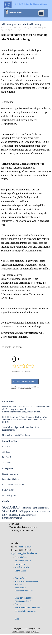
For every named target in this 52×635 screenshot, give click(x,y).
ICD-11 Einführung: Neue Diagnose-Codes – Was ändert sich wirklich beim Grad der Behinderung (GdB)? (24, 419)
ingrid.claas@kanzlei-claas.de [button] (24, 553)
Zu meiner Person (23, 560)
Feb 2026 (6, 446)
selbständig (7, 30)
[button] (15, 11)
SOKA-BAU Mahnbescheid (26, 581)
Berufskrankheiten (10, 479)
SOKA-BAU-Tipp (15, 511)
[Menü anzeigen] (41, 13)
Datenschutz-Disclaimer (25, 611)
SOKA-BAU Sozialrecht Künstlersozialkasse (30, 4)
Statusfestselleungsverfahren (27, 30)
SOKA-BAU (8, 490)
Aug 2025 (6, 462)
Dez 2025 (6, 457)
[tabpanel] (26, 528)
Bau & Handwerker (11, 474)
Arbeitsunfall (20, 588)
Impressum (20, 564)
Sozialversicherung (12, 517)
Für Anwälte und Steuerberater (28, 607)
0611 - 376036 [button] (25, 547)
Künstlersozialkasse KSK (13, 484)
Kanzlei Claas (21, 557)
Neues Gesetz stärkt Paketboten (16, 435)
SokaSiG (13, 514)
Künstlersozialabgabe (24, 601)
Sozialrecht (26, 508)
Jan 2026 (6, 452)
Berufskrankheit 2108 (24, 591)
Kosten (18, 604)
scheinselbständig (14, 30)
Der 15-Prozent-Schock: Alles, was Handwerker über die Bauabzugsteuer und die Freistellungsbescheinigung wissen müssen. (25, 409)
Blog (17, 619)
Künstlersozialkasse (24, 598)
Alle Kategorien (9, 495)
